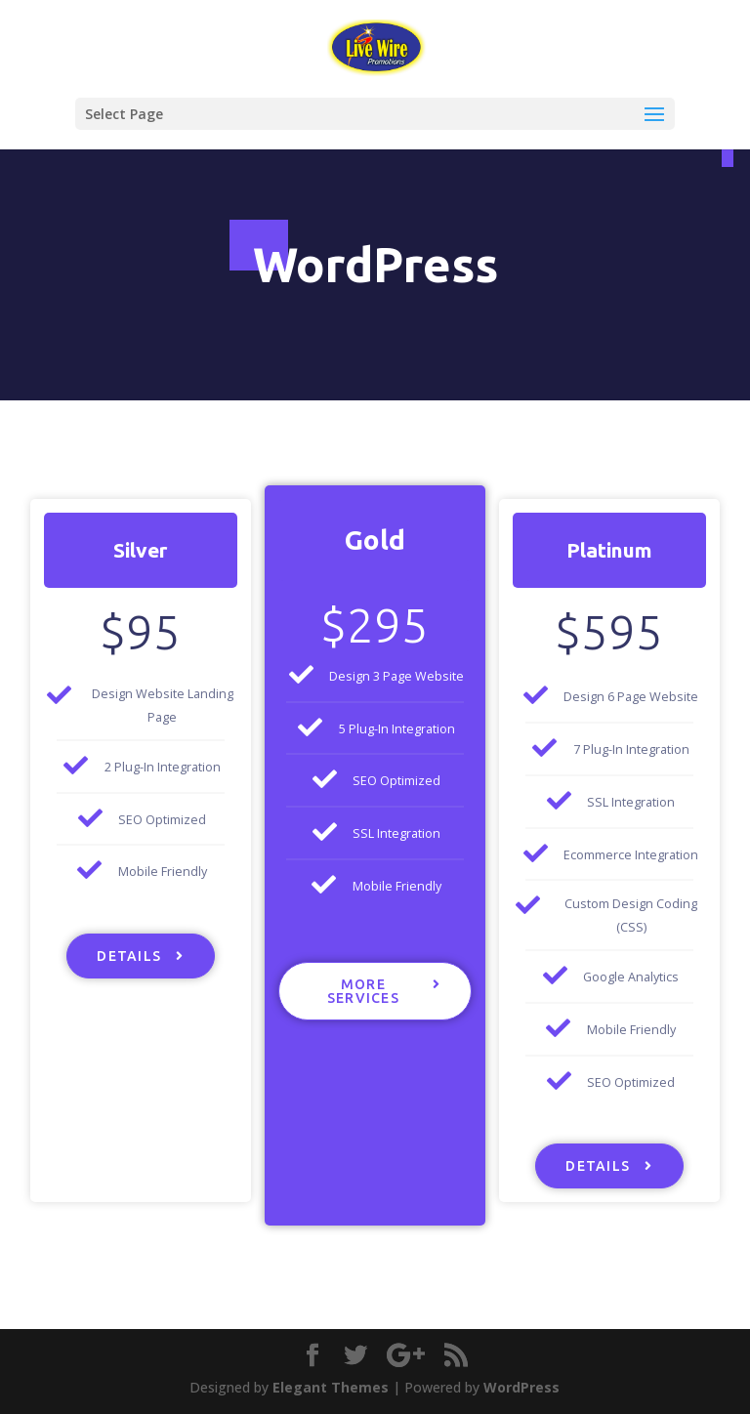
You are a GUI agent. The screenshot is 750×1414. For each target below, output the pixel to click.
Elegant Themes (330, 1387)
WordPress (521, 1387)
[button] (140, 956)
